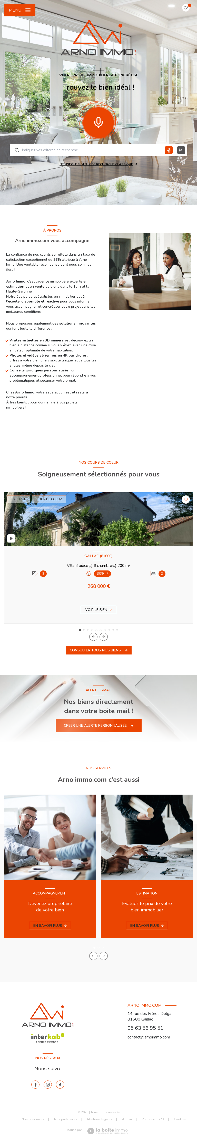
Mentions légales (99, 1119)
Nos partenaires (65, 1119)
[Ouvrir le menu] (19, 10)
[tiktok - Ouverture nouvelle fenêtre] (60, 1084)
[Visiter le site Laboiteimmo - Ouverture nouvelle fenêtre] (107, 1131)
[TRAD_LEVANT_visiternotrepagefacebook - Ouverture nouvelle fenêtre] (35, 1084)
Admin (127, 1119)
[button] (104, 637)
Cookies (180, 1119)
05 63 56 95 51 (145, 1028)
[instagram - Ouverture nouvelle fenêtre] (48, 1084)
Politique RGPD (153, 1119)
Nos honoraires (33, 1119)
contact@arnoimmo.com (148, 1037)
